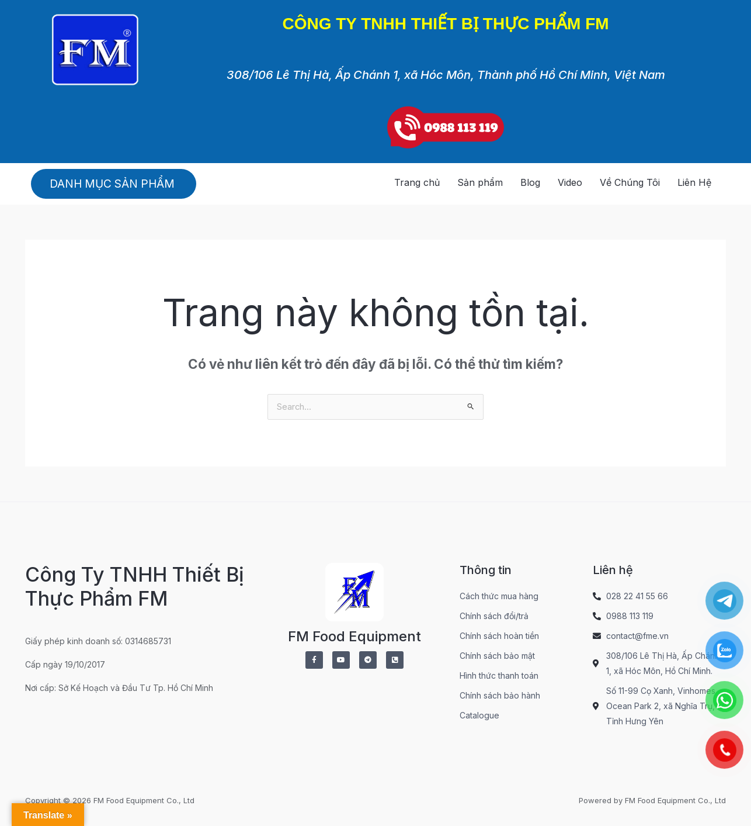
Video (570, 182)
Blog (530, 182)
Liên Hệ (694, 182)
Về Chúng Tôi (630, 182)
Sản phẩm (480, 182)
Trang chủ (417, 182)
